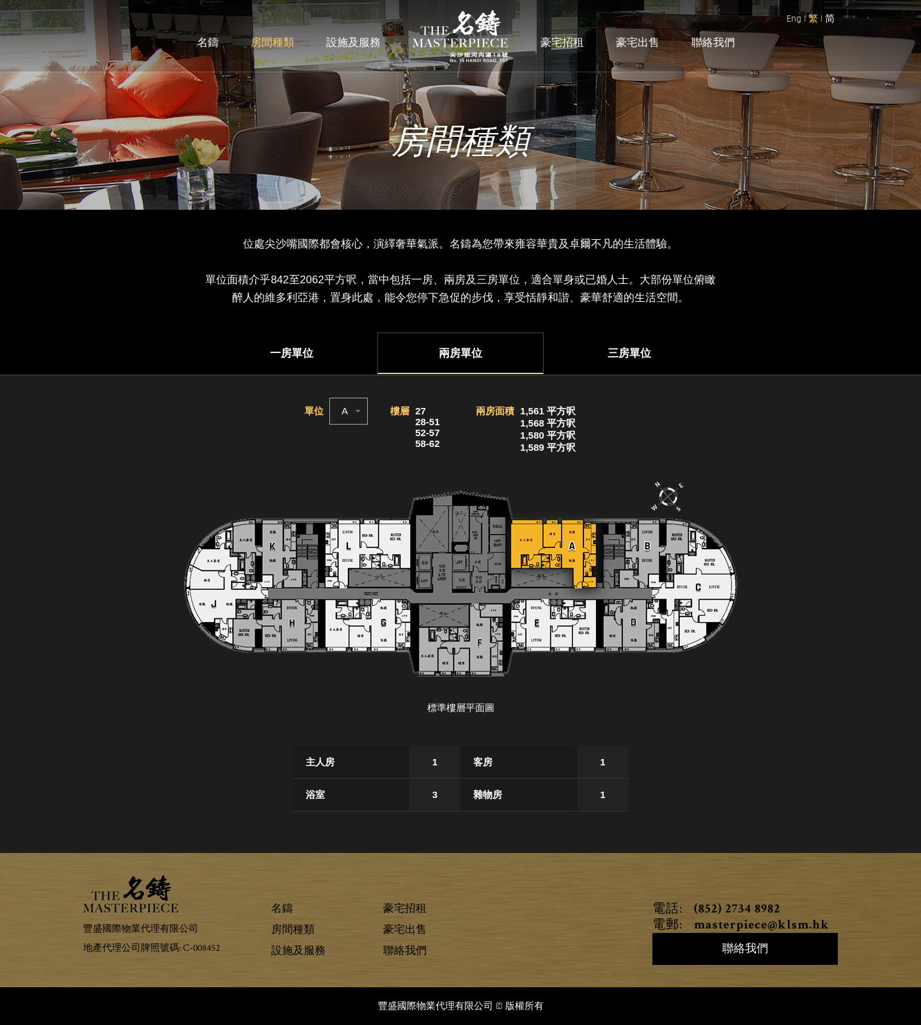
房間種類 (272, 43)
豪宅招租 (562, 43)
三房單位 (629, 354)
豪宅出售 (637, 43)
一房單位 (291, 354)
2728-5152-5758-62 (427, 427)
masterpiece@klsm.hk (760, 925)
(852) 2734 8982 (735, 910)
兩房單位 (460, 354)
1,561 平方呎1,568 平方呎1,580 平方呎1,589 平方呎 (548, 429)
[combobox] (348, 411)
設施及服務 (353, 43)
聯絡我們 (713, 43)
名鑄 (208, 43)
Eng (795, 19)
